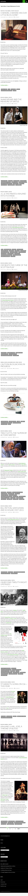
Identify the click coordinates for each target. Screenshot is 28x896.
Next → (19, 828)
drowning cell (23, 180)
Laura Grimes (10, 362)
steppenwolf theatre (5, 497)
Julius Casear (4, 253)
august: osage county (17, 669)
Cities (6, 10)
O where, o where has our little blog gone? (14, 14)
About (2, 842)
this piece (13, 691)
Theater (12, 10)
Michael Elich (17, 253)
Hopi (9, 89)
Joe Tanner (13, 89)
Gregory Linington (13, 252)
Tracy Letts (23, 464)
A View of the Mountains (6, 668)
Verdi (10, 424)
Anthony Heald (4, 180)
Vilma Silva (13, 256)
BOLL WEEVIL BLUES (4, 863)
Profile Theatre (16, 672)
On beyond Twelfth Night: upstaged (14, 583)
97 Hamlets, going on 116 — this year (14, 685)
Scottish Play (15, 355)
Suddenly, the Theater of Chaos (6, 868)
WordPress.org (3, 886)
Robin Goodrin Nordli (5, 256)
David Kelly (12, 250)
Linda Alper (17, 493)
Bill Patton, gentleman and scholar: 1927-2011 (12, 509)
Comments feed (3, 884)
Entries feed (3, 881)
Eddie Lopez (17, 250)
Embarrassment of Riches (6, 182)
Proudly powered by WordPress (5, 891)
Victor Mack (15, 499)
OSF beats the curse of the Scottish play (14, 266)
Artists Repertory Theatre (17, 492)
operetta (22, 421)
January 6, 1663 (13, 618)
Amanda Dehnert (8, 249)
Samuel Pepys (7, 617)
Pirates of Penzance (17, 422)
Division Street (11, 493)
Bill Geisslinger (4, 493)
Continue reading (4, 85)
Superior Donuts (20, 497)
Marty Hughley (14, 182)
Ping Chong (3, 799)
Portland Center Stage (6, 573)
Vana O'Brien (9, 499)
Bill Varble (3, 716)
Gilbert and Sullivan (5, 252)
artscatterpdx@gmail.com (5, 835)
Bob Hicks (2, 10)
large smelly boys (12, 421)
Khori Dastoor (10, 253)
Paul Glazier (15, 496)
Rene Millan (22, 183)
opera (17, 362)
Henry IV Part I (10, 822)
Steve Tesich (13, 497)
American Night (11, 821)
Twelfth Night (8, 622)
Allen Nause (4, 492)
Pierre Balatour (22, 496)
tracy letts (4, 499)
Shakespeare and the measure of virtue (11, 100)
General (9, 10)
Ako (2, 249)
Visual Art (17, 10)
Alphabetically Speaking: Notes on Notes (8, 866)
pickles (14, 90)
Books (6, 580)
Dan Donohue (9, 716)
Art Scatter (3, 1)
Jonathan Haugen (22, 252)
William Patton (14, 573)
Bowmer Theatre (19, 352)
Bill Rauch (10, 180)
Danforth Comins (5, 250)
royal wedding (4, 424)
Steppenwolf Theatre (8, 470)
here (7, 707)
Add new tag (4, 352)
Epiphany (15, 610)
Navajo (18, 89)
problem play (15, 183)
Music (14, 362)
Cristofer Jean (16, 180)
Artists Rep (9, 492)
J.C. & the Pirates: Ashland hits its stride (13, 195)
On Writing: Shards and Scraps (6, 870)
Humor (5, 362)
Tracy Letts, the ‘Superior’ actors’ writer (14, 434)
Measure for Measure (23, 182)
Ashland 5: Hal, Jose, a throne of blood (11, 727)
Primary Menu (26, 1)
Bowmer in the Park (11, 352)
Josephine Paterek (5, 421)
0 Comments (17, 17)
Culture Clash (4, 794)
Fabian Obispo (23, 250)
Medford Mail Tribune (21, 716)
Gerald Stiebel (4, 89)
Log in (2, 879)
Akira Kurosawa (4, 821)
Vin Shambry (22, 499)
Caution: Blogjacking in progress (13, 365)
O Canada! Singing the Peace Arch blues (8, 872)
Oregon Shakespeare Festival (7, 90)
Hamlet (14, 716)
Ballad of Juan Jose (19, 821)
